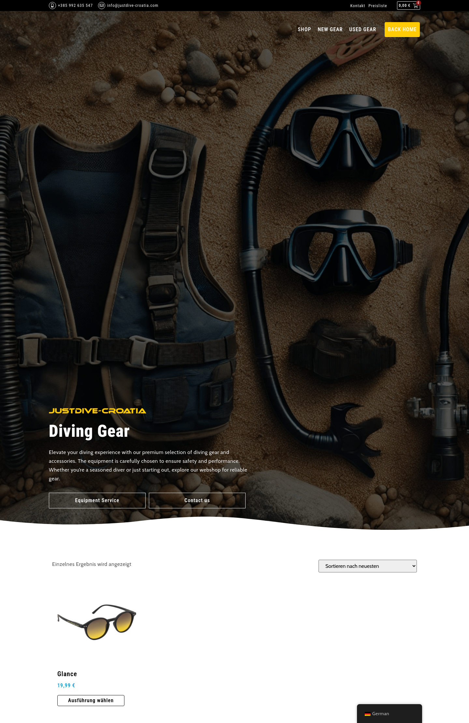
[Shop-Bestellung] (368, 566)
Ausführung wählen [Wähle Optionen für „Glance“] (91, 700)
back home (402, 29)
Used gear (362, 29)
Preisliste (377, 5)
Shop (304, 29)
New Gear (330, 29)
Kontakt (357, 5)
